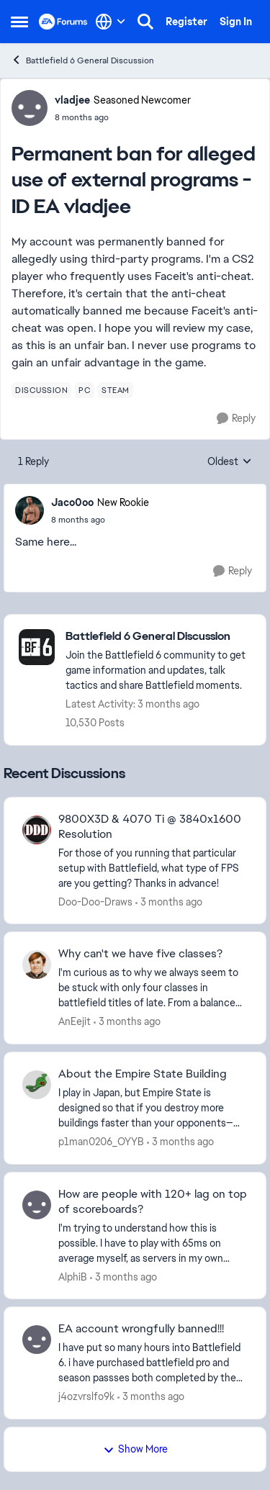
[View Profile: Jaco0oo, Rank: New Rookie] (29, 510)
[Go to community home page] (63, 22)
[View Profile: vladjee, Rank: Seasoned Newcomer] (30, 108)
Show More (135, 1448)
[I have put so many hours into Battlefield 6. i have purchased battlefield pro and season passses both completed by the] (153, 1363)
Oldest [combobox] (229, 462)
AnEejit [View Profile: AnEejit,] (74, 1021)
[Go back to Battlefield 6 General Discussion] (158, 636)
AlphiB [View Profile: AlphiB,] (72, 1276)
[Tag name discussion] (41, 390)
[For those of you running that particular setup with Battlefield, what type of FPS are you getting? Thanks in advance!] (153, 867)
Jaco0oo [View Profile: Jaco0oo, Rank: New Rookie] (72, 502)
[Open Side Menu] (19, 21)
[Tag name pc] (84, 390)
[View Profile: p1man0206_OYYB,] (36, 1084)
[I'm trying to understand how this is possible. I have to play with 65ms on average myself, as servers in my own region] (153, 1242)
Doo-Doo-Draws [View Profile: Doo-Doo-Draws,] (95, 901)
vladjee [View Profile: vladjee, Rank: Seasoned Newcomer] (72, 100)
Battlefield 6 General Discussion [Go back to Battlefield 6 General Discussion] (82, 60)
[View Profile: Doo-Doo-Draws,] (36, 830)
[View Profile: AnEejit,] (36, 964)
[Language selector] (110, 21)
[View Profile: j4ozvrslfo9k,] (36, 1339)
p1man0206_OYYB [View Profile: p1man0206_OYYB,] (101, 1141)
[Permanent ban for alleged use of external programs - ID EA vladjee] (100, 519)
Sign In (236, 21)
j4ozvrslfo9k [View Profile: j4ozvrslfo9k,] (86, 1396)
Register (186, 21)
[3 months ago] (168, 901)
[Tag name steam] (115, 390)
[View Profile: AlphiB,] (36, 1205)
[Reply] (236, 418)
